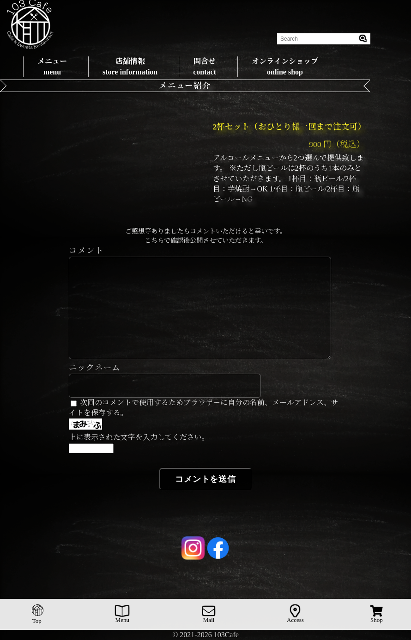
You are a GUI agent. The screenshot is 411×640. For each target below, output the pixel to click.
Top (38, 614)
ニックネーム (95, 367)
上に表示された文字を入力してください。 (139, 437)
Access (295, 614)
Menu (122, 614)
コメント (86, 250)
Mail (209, 614)
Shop (376, 614)
